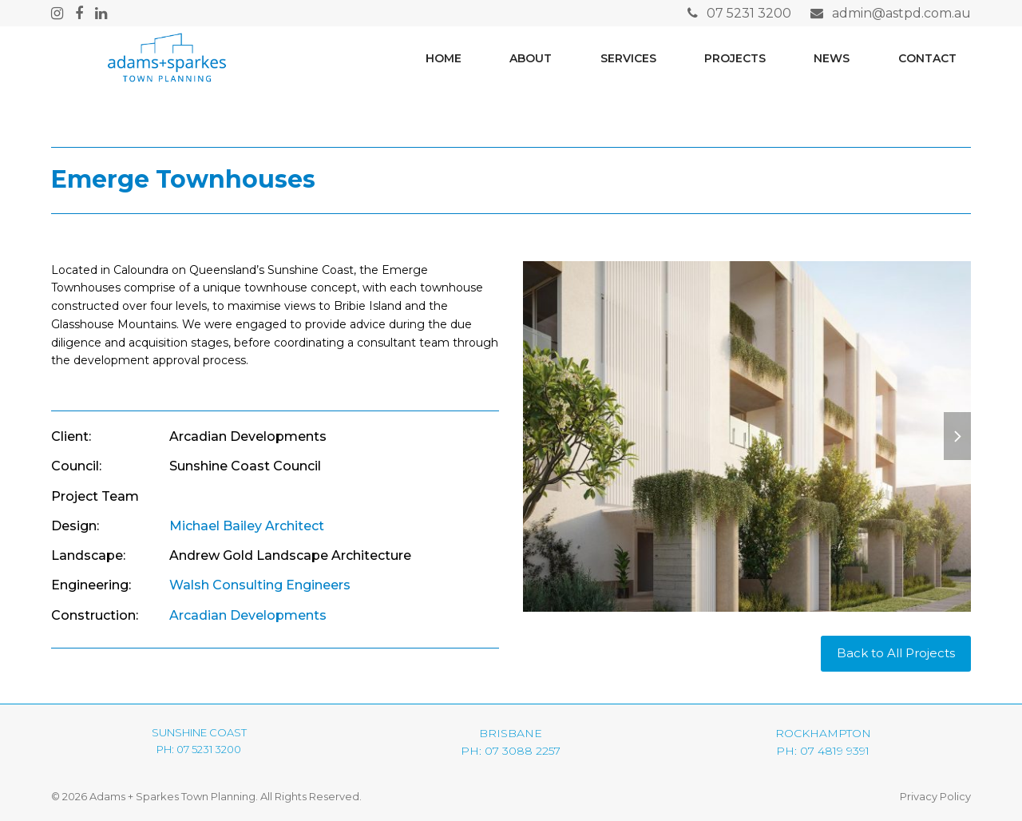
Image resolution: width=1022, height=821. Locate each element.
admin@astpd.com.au (901, 13)
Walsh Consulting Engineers (260, 585)
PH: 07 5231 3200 (198, 749)
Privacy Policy (935, 796)
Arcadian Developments (248, 615)
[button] (957, 436)
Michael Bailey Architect (246, 525)
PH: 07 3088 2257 (511, 751)
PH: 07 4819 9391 (822, 751)
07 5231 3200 (749, 13)
